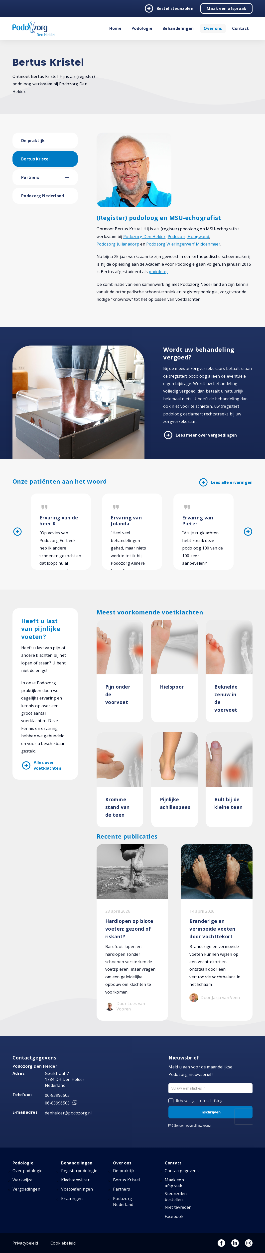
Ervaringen (72, 1198)
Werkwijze (22, 1180)
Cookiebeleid (63, 1243)
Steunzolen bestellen (176, 1196)
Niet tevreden (178, 1207)
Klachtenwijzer (75, 1180)
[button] (71, 177)
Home (115, 28)
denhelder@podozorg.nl (68, 1113)
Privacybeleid (25, 1243)
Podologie (142, 28)
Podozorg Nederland (42, 196)
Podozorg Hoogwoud (188, 236)
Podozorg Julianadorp (118, 244)
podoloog (158, 271)
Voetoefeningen (77, 1189)
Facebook (174, 1216)
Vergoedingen (26, 1189)
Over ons (213, 28)
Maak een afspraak (226, 8)
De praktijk (33, 140)
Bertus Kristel (35, 159)
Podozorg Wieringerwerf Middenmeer (183, 244)
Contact (240, 28)
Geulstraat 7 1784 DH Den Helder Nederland (65, 1079)
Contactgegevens (182, 1170)
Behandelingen (178, 28)
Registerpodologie (79, 1170)
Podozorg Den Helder (144, 236)
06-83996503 (57, 1095)
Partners (30, 177)
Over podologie (27, 1170)
